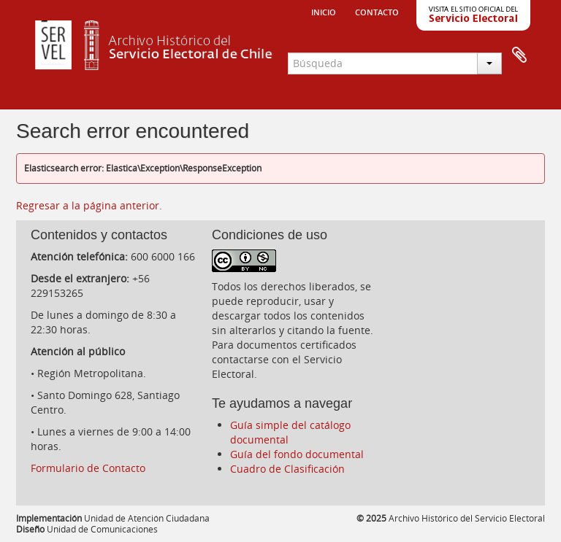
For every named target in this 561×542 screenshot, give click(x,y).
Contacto (377, 11)
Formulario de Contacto (88, 468)
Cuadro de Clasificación (287, 469)
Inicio (323, 11)
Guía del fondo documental (297, 454)
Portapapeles (519, 55)
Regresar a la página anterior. (89, 205)
